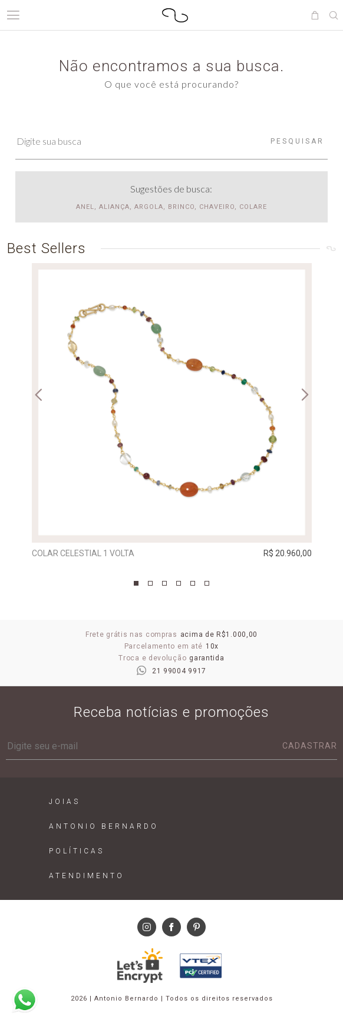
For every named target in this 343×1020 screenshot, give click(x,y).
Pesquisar (297, 141)
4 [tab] (178, 583)
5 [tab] (192, 583)
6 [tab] (207, 583)
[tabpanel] (171, 413)
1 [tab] (136, 583)
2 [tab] (150, 583)
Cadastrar (309, 745)
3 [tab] (164, 583)
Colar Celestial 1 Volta (83, 553)
